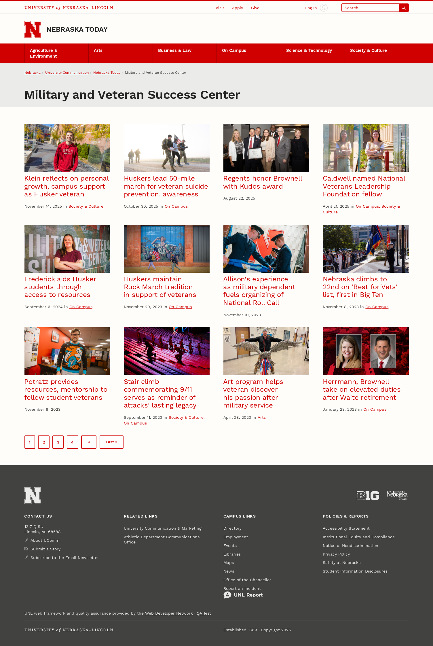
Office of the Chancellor (247, 579)
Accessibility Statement (346, 528)
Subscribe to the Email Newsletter (65, 557)
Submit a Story (45, 549)
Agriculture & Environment (43, 53)
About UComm (45, 540)
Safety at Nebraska (342, 562)
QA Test (204, 613)
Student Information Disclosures (355, 571)
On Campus (234, 50)
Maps (228, 562)
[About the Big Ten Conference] (368, 496)
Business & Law (174, 50)
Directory (232, 528)
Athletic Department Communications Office (162, 539)
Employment (235, 537)
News (228, 571)
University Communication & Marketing (162, 528)
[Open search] (375, 7)
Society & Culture (368, 50)
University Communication (67, 73)
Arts (98, 50)
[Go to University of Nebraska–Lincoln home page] (32, 29)
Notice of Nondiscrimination (350, 545)
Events (230, 545)
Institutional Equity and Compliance (359, 537)
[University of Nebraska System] (397, 496)
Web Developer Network (169, 613)
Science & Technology (309, 50)
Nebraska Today (77, 29)
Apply (237, 7)
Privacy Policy (336, 554)
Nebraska (32, 73)
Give (255, 7)
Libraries (232, 554)
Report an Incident (243, 592)
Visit (220, 7)
